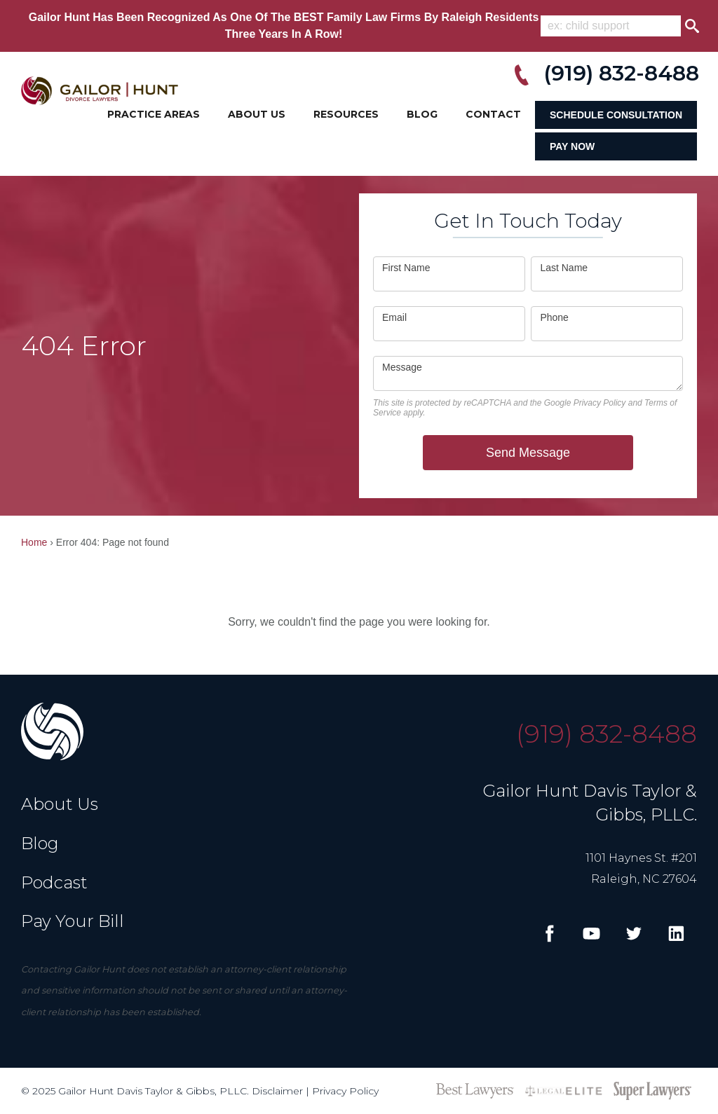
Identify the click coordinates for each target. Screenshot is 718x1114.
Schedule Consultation (616, 115)
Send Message (528, 453)
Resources (346, 114)
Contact (493, 114)
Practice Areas (153, 114)
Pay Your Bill (72, 921)
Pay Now (572, 146)
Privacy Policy (600, 403)
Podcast (54, 882)
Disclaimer (277, 1091)
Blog (422, 114)
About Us (256, 114)
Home (34, 542)
